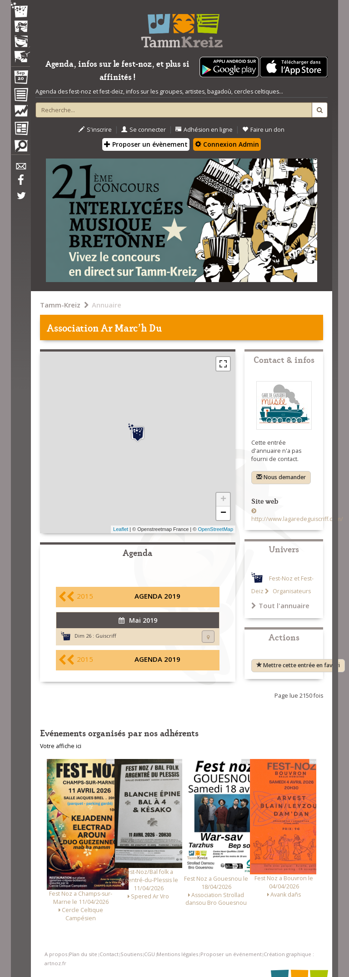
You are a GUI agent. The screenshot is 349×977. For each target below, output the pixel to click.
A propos (56, 954)
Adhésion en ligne (204, 130)
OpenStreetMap (215, 529)
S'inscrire (95, 130)
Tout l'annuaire (280, 605)
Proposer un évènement (146, 144)
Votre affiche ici (60, 746)
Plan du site (83, 954)
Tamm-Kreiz (60, 304)
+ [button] (223, 499)
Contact (109, 954)
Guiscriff (105, 635)
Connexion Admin (227, 144)
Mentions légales (177, 954)
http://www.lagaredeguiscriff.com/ (297, 519)
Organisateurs (291, 591)
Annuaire (106, 304)
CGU (149, 954)
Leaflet (120, 529)
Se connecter (143, 130)
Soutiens (131, 954)
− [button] (223, 513)
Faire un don (263, 130)
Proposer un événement (231, 954)
